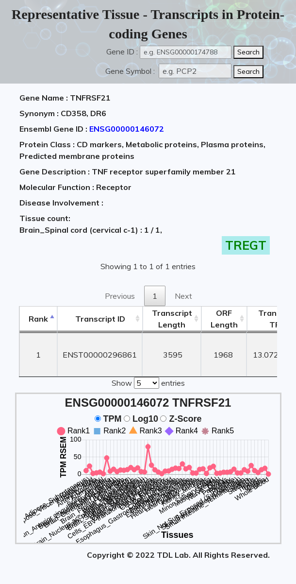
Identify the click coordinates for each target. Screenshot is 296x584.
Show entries (148, 382)
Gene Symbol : (131, 71)
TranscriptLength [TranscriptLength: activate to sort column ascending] (172, 318)
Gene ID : (122, 51)
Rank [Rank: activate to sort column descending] (38, 319)
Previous (120, 296)
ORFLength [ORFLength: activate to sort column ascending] (224, 318)
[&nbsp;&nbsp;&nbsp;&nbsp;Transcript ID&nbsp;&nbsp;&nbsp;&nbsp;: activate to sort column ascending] (99, 319)
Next (183, 296)
